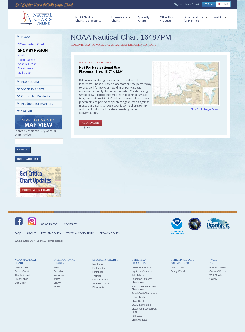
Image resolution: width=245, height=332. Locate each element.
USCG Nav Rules (141, 304)
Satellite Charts (100, 283)
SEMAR (58, 286)
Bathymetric (99, 268)
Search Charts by (38, 122)
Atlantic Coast (22, 275)
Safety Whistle (178, 271)
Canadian (59, 271)
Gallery (213, 279)
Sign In (178, 4)
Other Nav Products (33, 96)
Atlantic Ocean (27, 64)
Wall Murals (215, 275)
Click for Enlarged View (204, 109)
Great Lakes (25, 68)
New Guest (192, 4)
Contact (70, 224)
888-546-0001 (50, 224)
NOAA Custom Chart (31, 44)
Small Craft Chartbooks (144, 293)
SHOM (57, 282)
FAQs (18, 233)
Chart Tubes (177, 267)
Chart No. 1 (137, 301)
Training (96, 275)
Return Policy (51, 233)
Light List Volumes (141, 271)
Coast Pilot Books (141, 267)
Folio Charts (138, 297)
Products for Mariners (35, 103)
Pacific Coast (22, 271)
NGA (56, 267)
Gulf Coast (24, 72)
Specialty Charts (30, 89)
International (28, 81)
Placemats (98, 287)
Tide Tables (137, 275)
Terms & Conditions (80, 233)
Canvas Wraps (217, 271)
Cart (208, 4)
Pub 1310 (136, 315)
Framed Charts (217, 267)
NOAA (23, 36)
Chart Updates (139, 319)
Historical (97, 272)
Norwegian (59, 275)
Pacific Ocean (26, 60)
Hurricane (97, 264)
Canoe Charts (100, 279)
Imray (57, 279)
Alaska (22, 55)
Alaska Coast (22, 267)
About (31, 233)
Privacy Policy (110, 233)
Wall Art (24, 111)
